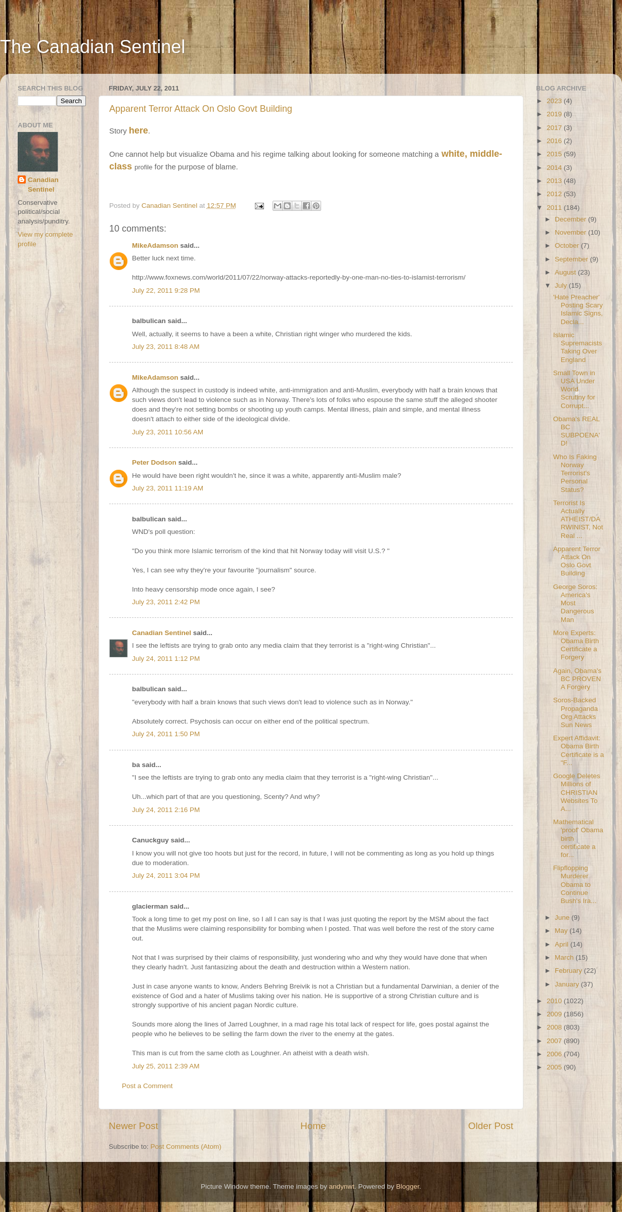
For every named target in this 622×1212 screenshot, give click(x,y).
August (566, 272)
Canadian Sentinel (161, 633)
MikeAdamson (155, 245)
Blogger (407, 1186)
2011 (555, 207)
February (569, 970)
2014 (555, 167)
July (562, 285)
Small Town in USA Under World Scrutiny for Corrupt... (574, 389)
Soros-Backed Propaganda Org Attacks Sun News (575, 712)
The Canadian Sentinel (92, 46)
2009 (555, 1014)
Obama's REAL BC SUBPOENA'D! (576, 431)
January (568, 984)
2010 (555, 1001)
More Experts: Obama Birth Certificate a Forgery (576, 645)
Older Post (490, 1125)
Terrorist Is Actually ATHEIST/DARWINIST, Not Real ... (578, 519)
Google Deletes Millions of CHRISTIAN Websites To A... (576, 792)
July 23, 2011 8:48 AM (166, 346)
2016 (555, 141)
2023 (555, 101)
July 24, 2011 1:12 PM (166, 658)
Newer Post (133, 1125)
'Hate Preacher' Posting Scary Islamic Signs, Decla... (578, 309)
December (571, 219)
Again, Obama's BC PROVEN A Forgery (577, 679)
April (562, 944)
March (565, 957)
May (562, 930)
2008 (555, 1027)
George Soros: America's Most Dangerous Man (575, 603)
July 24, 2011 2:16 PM (166, 810)
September (572, 259)
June (563, 917)
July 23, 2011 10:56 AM (167, 432)
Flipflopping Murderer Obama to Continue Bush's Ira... (575, 884)
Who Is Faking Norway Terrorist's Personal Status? (575, 473)
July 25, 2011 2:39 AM (166, 1066)
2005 (555, 1067)
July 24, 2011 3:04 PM (166, 875)
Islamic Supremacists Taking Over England (577, 347)
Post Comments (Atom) (186, 1146)
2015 (555, 154)
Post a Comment (147, 1086)
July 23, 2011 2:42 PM (166, 602)
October (568, 245)
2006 (555, 1054)
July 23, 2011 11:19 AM (167, 488)
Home (313, 1125)
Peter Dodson (154, 462)
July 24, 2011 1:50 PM (166, 734)
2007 (555, 1041)
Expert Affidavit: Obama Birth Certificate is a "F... (578, 750)
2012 (555, 194)
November (571, 232)
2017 (555, 127)
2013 (555, 181)
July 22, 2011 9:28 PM (166, 290)
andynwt (341, 1186)
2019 (555, 114)
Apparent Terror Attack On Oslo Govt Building (200, 109)
